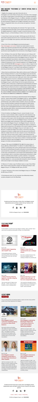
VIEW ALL (3, 225)
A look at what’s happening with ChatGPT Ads (9, 250)
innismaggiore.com (19, 64)
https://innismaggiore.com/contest (8, 46)
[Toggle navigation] (35, 2)
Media (16, 394)
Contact (19, 394)
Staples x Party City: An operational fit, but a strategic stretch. (28, 251)
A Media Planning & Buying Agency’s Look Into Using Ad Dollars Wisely (9, 278)
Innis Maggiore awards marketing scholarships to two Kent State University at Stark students (9, 357)
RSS (7, 225)
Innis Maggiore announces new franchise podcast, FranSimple (27, 356)
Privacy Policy (25, 394)
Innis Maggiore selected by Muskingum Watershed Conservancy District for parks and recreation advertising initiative (27, 323)
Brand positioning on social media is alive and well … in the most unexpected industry (28, 278)
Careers (12, 394)
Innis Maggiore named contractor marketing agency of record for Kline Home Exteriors (9, 322)
